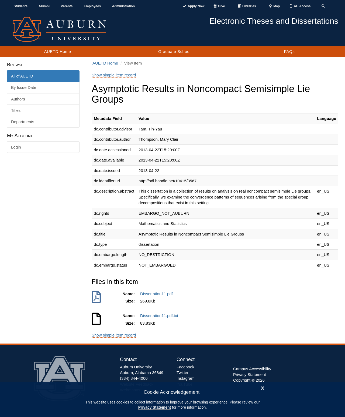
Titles (15, 110)
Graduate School (174, 51)
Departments (22, 121)
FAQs (289, 51)
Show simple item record (114, 75)
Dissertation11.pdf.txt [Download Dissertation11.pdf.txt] (160, 315)
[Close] (262, 387)
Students (20, 6)
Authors (18, 99)
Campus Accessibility (252, 368)
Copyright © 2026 (249, 380)
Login (16, 147)
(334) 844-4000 (134, 378)
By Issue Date (23, 87)
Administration (123, 6)
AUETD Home (57, 51)
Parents (67, 6)
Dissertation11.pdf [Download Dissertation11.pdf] (157, 293)
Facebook (185, 367)
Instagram (186, 378)
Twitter (182, 372)
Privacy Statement (154, 407)
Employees (92, 6)
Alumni (44, 6)
